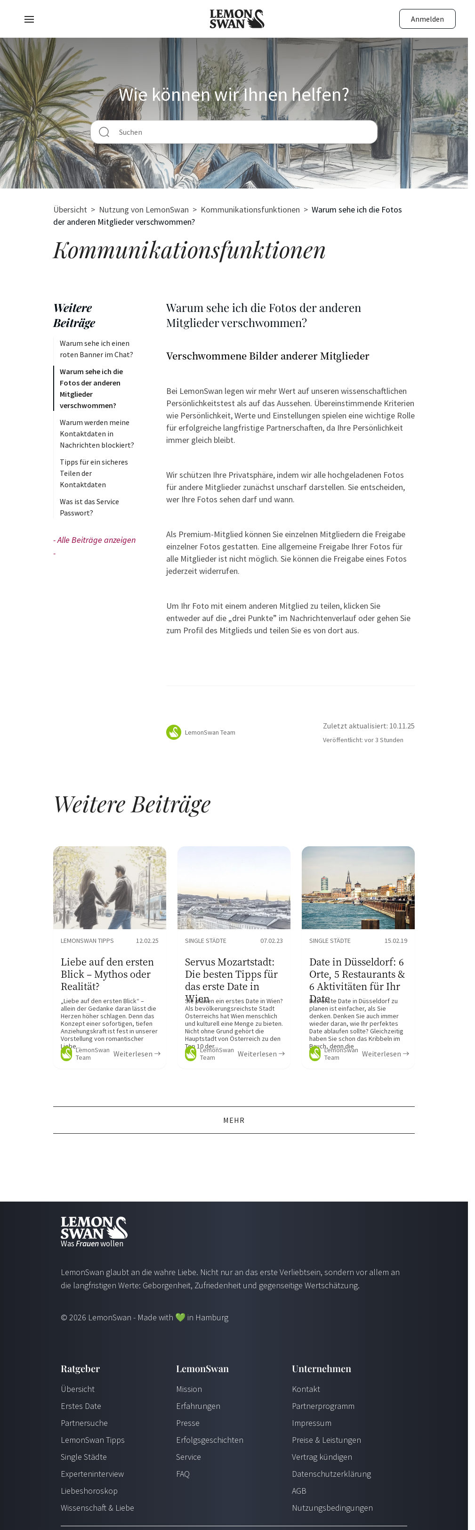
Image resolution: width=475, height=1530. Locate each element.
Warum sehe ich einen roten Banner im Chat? (96, 348)
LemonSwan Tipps (93, 1439)
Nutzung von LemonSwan (144, 209)
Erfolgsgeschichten (209, 1439)
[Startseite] (237, 19)
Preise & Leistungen (326, 1439)
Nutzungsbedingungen (332, 1507)
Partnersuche (84, 1422)
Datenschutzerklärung (331, 1473)
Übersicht (70, 209)
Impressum (311, 1422)
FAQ (183, 1473)
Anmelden (427, 19)
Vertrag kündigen (322, 1456)
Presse (188, 1422)
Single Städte (84, 1456)
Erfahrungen (198, 1405)
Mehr (233, 1120)
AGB (299, 1490)
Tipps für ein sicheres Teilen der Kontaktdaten (94, 473)
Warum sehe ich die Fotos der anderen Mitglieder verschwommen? (91, 388)
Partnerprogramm (323, 1405)
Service (188, 1456)
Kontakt (306, 1388)
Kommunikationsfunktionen (250, 209)
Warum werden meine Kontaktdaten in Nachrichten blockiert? (97, 433)
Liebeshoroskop (89, 1490)
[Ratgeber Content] (109, 957)
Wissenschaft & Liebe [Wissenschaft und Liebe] (97, 1507)
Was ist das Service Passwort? (89, 507)
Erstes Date (81, 1405)
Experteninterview (92, 1473)
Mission (189, 1388)
